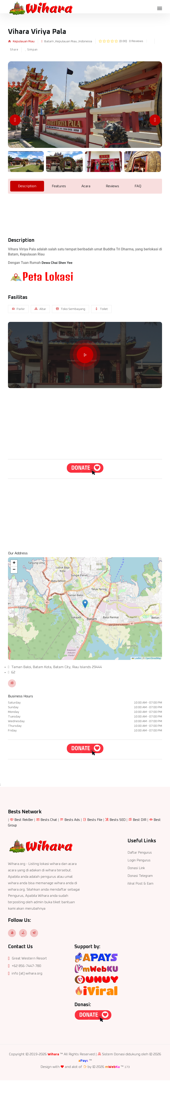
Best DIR (145, 841)
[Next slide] (154, 120)
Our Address (18, 553)
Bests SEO (122, 841)
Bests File (98, 841)
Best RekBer (24, 841)
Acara (85, 207)
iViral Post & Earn (141, 903)
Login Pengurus (140, 881)
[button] (85, 604)
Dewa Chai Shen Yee (58, 284)
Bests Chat (51, 841)
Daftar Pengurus (141, 873)
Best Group (17, 846)
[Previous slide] (15, 120)
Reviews (112, 207)
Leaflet (136, 658)
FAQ (138, 207)
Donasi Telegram (141, 896)
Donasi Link (137, 888)
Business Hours (20, 696)
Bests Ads (75, 841)
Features (59, 207)
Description (27, 207)
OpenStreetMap (153, 658)
